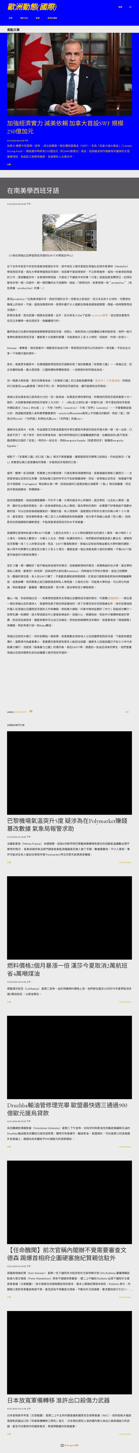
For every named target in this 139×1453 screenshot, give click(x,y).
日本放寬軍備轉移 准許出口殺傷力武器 (58, 1400)
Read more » (125, 862)
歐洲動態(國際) (31, 7)
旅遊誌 (17, 712)
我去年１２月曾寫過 (107, 380)
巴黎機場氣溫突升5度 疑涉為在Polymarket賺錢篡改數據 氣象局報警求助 (67, 825)
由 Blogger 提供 (69, 1445)
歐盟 (36, 18)
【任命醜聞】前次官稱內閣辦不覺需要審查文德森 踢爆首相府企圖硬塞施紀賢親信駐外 (67, 1254)
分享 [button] (9, 164)
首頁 (9, 18)
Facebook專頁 (99, 315)
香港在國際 (50, 18)
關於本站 (22, 18)
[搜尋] (120, 7)
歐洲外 (24, 712)
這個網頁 (113, 598)
